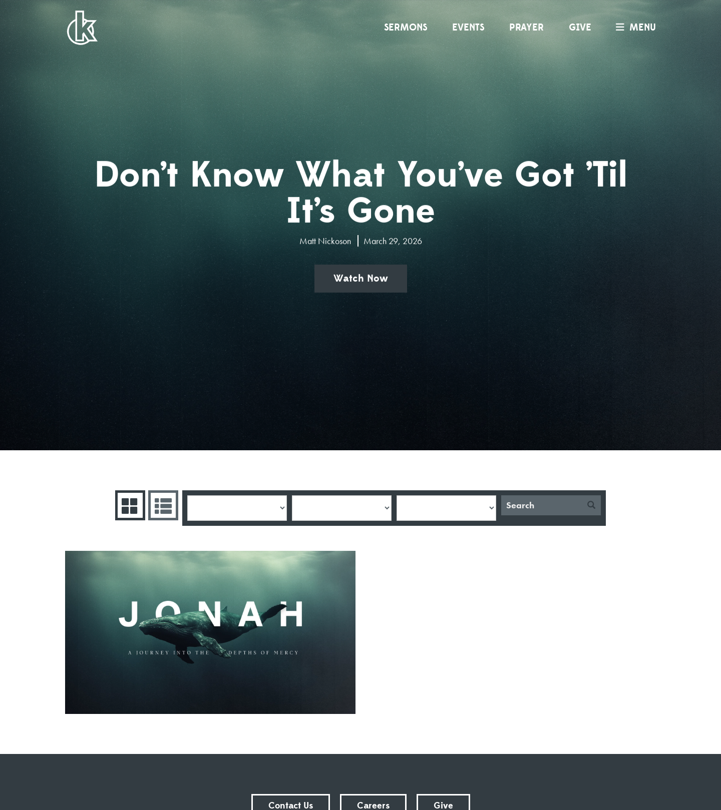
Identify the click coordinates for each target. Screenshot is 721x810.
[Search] (541, 505)
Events (468, 28)
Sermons (405, 28)
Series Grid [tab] (129, 505)
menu (633, 28)
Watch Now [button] (360, 278)
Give (580, 28)
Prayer (526, 28)
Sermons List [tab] (162, 505)
